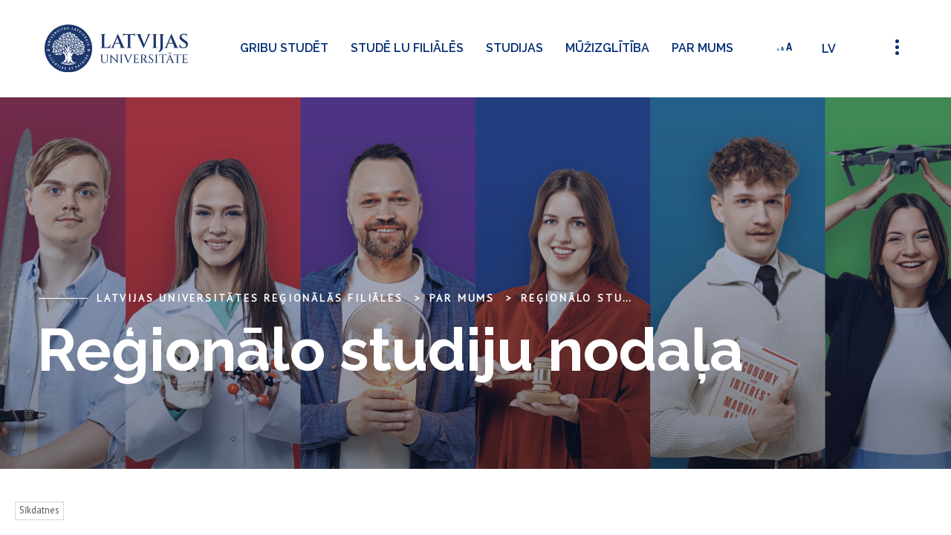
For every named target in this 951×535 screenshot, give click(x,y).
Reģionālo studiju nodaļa (613, 298)
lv (829, 49)
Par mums (702, 48)
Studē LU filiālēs (407, 48)
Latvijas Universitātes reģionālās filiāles (250, 298)
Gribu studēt (284, 48)
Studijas (514, 48)
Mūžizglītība (607, 48)
